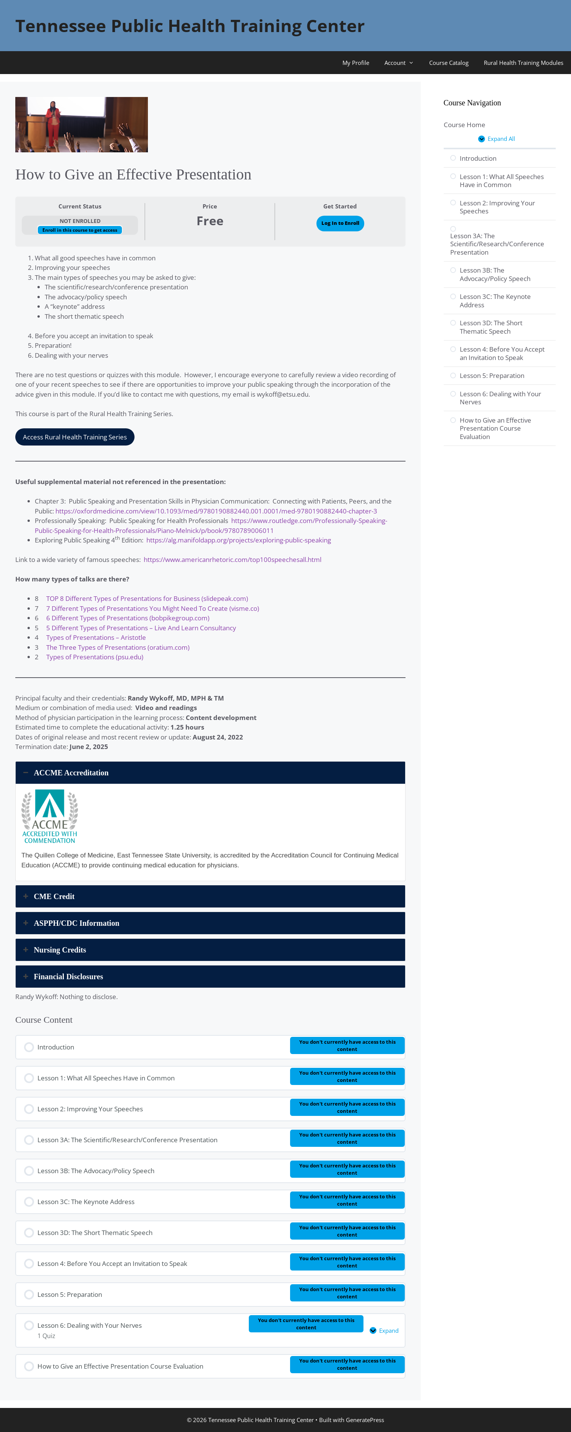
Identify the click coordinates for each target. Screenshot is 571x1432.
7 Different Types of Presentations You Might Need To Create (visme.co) (152, 608)
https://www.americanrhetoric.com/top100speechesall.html (232, 559)
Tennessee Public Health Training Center (190, 25)
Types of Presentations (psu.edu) (94, 656)
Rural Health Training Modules (523, 62)
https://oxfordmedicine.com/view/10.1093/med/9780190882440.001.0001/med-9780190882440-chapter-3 (216, 511)
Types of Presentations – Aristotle (96, 637)
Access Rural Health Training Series (75, 437)
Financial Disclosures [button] (62, 976)
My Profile (355, 62)
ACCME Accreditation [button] (65, 772)
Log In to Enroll (340, 223)
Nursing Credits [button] (53, 949)
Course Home (464, 124)
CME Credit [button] (48, 896)
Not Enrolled (80, 220)
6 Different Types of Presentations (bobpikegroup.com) (127, 617)
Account (403, 62)
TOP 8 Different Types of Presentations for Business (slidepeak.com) (147, 598)
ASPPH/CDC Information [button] (70, 923)
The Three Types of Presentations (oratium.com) (118, 647)
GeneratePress (365, 1420)
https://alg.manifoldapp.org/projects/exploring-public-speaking (238, 540)
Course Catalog (449, 62)
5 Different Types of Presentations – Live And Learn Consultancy (141, 627)
